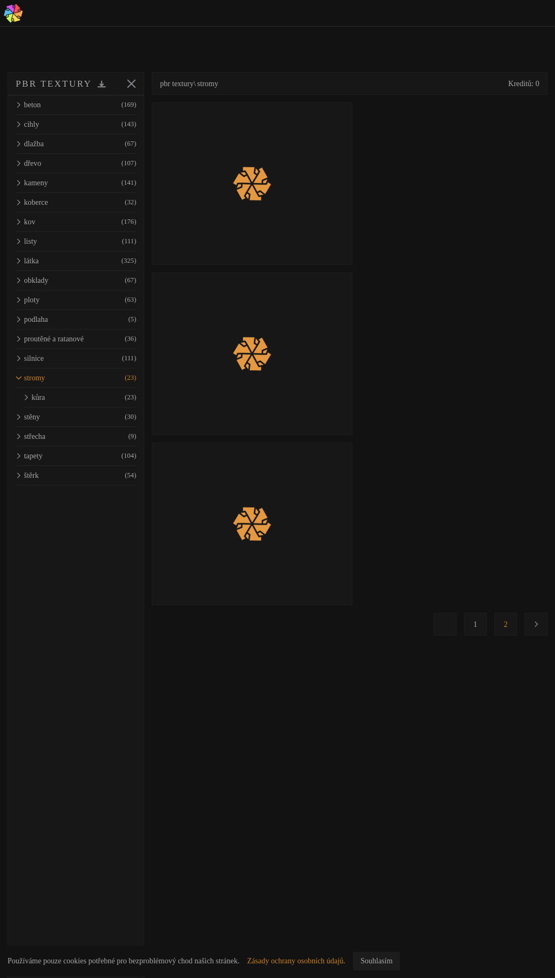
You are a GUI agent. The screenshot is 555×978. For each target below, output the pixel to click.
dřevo (91, 163)
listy (91, 241)
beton (91, 104)
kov (91, 221)
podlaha (91, 319)
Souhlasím (376, 961)
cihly (91, 124)
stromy (91, 377)
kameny (91, 182)
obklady (91, 280)
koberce (91, 202)
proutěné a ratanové (91, 338)
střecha (91, 436)
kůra (94, 397)
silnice (91, 358)
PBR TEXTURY (54, 84)
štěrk (91, 475)
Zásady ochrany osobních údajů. (296, 961)
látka (91, 260)
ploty (91, 299)
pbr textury (207, 84)
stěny (91, 416)
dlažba (91, 143)
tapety (91, 455)
